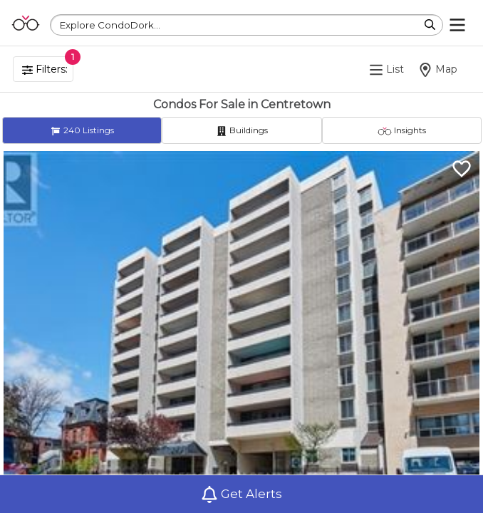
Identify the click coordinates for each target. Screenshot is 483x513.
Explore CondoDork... (110, 25)
